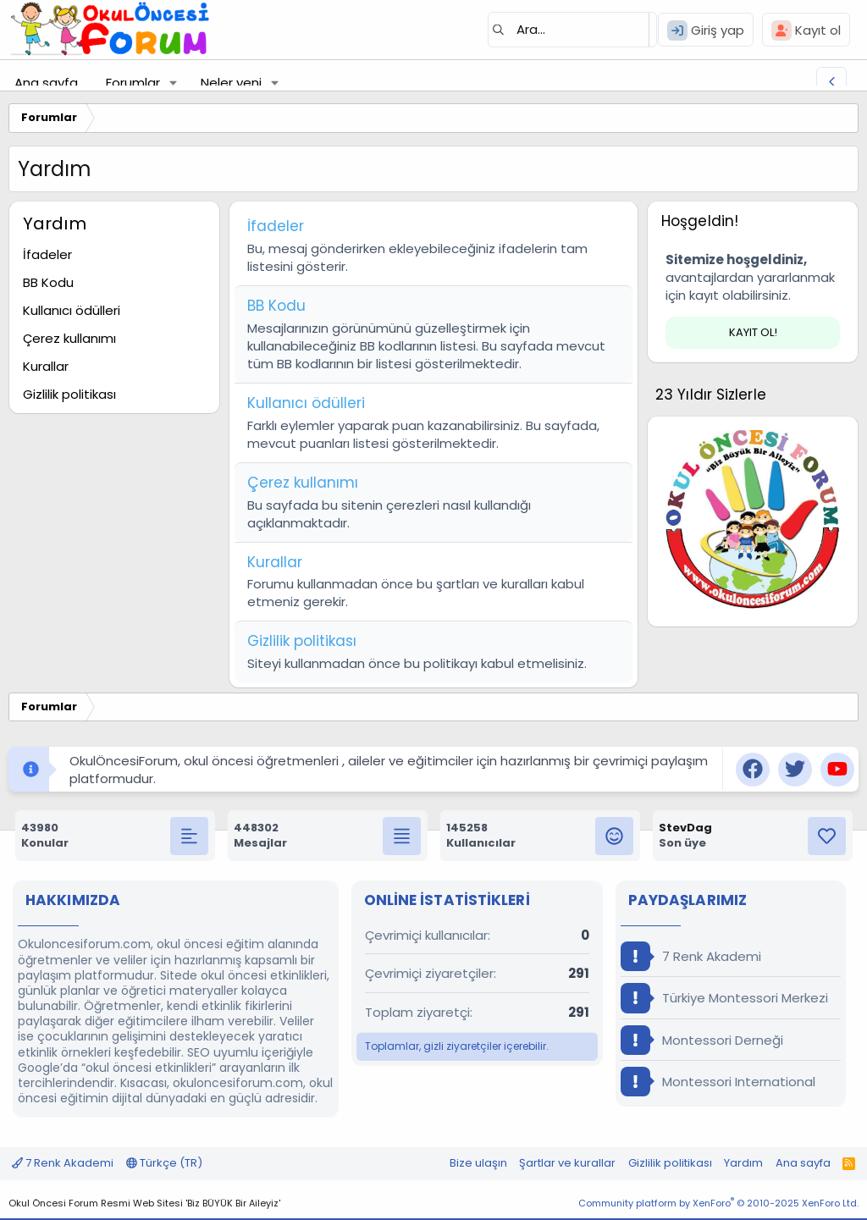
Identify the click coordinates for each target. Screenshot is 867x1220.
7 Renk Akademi (691, 956)
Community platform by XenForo (718, 1203)
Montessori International (718, 1081)
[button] (173, 82)
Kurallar (46, 366)
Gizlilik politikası (69, 394)
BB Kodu (48, 282)
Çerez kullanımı (69, 338)
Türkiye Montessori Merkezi (724, 998)
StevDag (685, 828)
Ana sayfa (46, 82)
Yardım (743, 1163)
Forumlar (133, 82)
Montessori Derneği (702, 1040)
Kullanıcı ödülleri (71, 310)
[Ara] (572, 29)
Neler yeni (231, 82)
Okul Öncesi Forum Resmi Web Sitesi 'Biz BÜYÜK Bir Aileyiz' (144, 1203)
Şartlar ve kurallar (567, 1163)
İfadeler (47, 254)
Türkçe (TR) (164, 1163)
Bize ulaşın (478, 1163)
